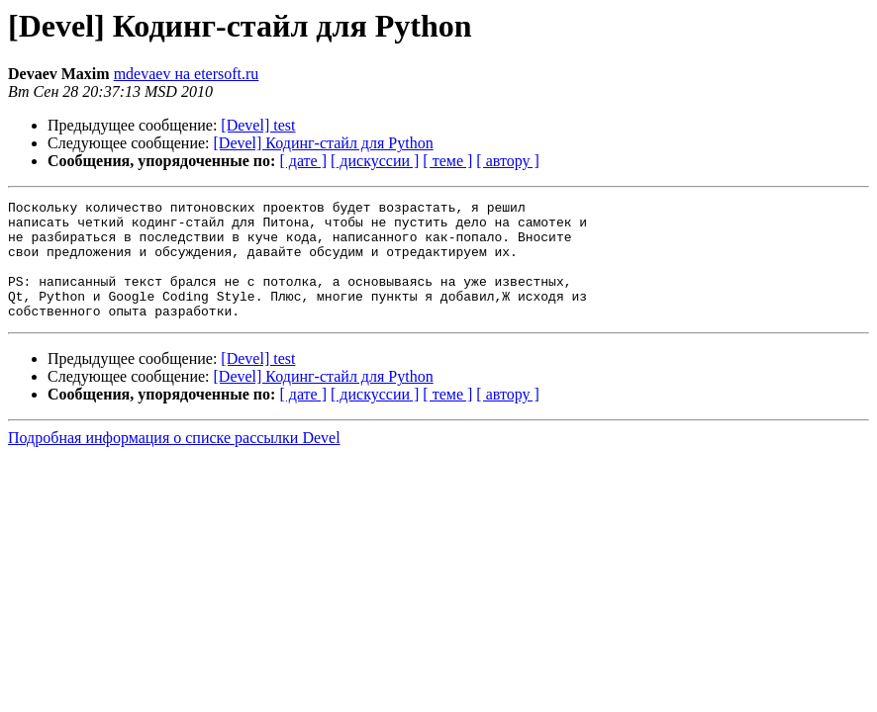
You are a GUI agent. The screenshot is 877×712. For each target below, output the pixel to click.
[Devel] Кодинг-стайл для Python (324, 142)
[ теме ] (447, 160)
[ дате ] (303, 160)
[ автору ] (507, 160)
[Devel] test (258, 125)
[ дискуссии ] (375, 160)
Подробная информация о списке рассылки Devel (174, 461)
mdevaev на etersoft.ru (186, 73)
